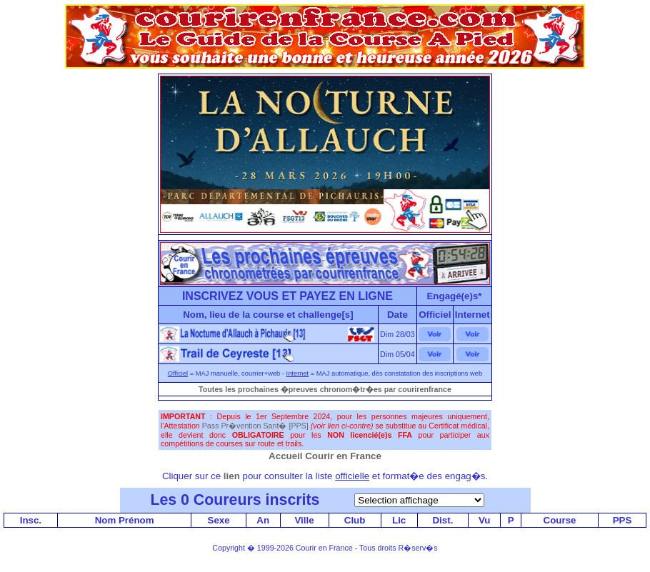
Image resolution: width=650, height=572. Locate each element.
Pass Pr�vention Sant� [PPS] (255, 425)
